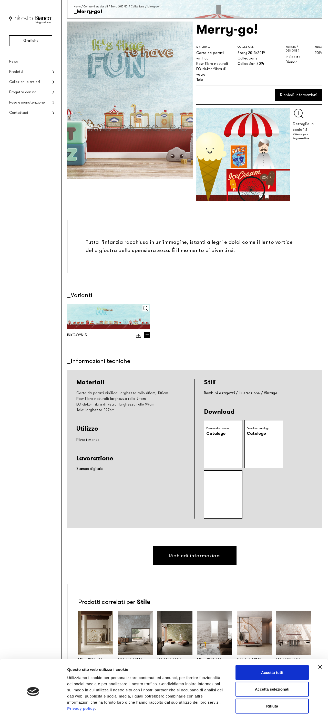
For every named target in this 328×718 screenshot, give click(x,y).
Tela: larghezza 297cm (95, 410)
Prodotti (16, 71)
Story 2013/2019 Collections (128, 6)
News (13, 61)
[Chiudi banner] (320, 645)
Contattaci (18, 112)
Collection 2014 (251, 63)
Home (77, 6)
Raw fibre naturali (212, 63)
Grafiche (30, 40)
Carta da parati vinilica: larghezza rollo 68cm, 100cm (122, 393)
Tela (199, 79)
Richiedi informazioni (298, 95)
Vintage (270, 393)
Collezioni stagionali (96, 6)
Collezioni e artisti (24, 81)
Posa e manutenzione (27, 102)
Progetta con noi (23, 92)
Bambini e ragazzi (219, 393)
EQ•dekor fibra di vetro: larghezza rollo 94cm (115, 404)
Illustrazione (249, 393)
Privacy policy (81, 686)
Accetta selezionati (272, 667)
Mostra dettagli (269, 708)
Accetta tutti (272, 651)
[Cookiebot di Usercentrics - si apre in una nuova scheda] (33, 708)
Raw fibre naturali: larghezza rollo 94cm (111, 398)
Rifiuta (272, 684)
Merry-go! (153, 6)
